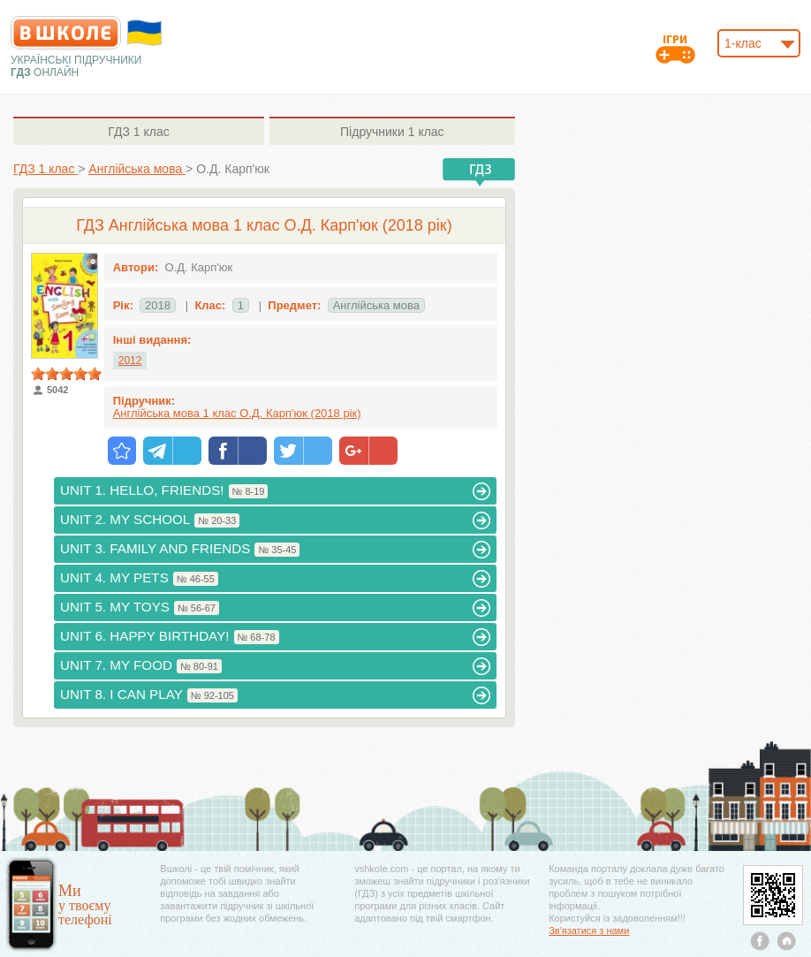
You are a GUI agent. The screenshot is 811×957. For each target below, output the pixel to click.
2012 (130, 360)
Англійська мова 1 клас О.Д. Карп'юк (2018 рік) (237, 413)
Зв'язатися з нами (589, 930)
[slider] (66, 374)
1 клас (138, 132)
